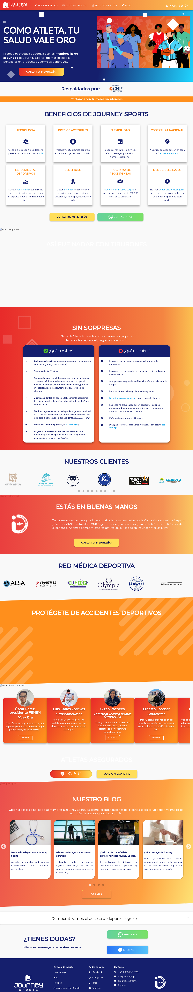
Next (187, 845)
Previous (2, 845)
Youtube (95, 988)
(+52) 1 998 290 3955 (126, 972)
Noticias (57, 983)
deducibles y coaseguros (171, 189)
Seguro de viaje (104, 5)
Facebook (96, 972)
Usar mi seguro (74, 5)
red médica (23, 189)
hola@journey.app (125, 976)
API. (41, 153)
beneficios (69, 189)
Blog (126, 5)
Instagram (96, 977)
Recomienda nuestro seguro (119, 189)
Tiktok (93, 983)
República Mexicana (168, 153)
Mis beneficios (46, 5)
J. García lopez (72, 425)
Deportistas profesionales (122, 398)
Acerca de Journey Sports (66, 988)
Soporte (120, 985)
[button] (96, 918)
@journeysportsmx (125, 981)
